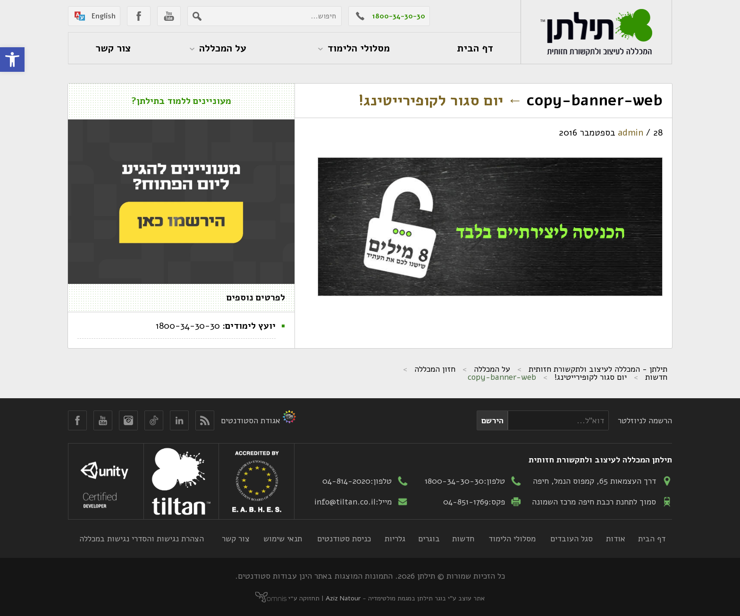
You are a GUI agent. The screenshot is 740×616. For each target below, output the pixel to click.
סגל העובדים (571, 538)
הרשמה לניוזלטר (645, 420)
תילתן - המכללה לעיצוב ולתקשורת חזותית (598, 369)
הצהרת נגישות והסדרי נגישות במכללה (141, 538)
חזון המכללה (434, 369)
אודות (615, 538)
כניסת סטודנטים (344, 538)
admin (630, 133)
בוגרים (429, 538)
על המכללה (492, 369)
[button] (12, 59)
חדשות (656, 377)
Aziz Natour (343, 598)
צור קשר (236, 538)
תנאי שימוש (282, 538)
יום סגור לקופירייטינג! (440, 100)
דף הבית (651, 538)
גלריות (395, 538)
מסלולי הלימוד (512, 538)
